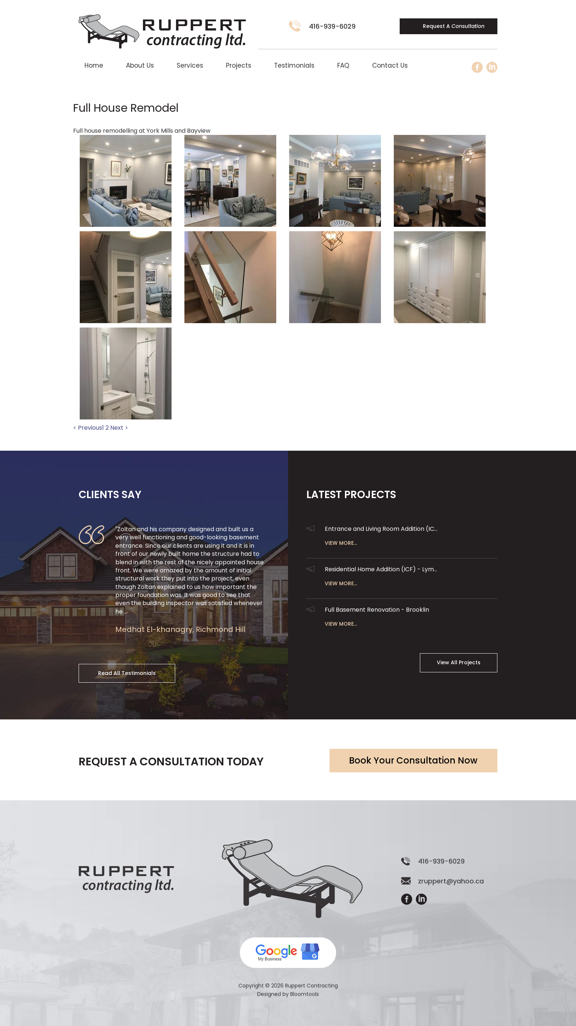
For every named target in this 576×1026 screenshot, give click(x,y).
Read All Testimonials (127, 673)
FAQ (343, 65)
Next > (119, 427)
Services (190, 65)
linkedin (491, 67)
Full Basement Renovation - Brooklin (377, 609)
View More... (341, 543)
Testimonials (294, 65)
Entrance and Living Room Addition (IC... (381, 529)
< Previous (87, 427)
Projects (238, 65)
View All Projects (458, 662)
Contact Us (390, 65)
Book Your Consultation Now (413, 760)
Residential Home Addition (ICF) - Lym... (381, 569)
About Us (140, 65)
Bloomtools (304, 1000)
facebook (477, 67)
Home (93, 65)
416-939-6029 (332, 26)
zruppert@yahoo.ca (451, 886)
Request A (454, 26)
